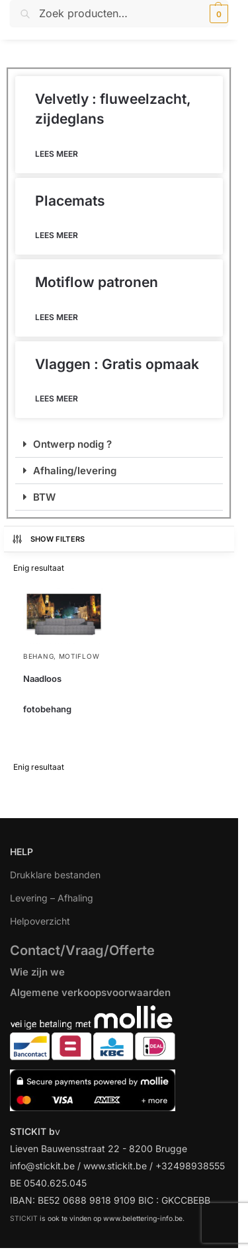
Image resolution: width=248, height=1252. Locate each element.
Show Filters (48, 539)
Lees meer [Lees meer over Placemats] (56, 235)
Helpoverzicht (40, 921)
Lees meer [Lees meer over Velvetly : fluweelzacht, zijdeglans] (56, 154)
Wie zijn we (37, 972)
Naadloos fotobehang (47, 693)
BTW (44, 497)
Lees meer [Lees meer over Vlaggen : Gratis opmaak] (56, 398)
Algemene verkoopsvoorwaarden (90, 992)
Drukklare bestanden (55, 874)
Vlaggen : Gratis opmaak (117, 364)
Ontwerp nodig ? (72, 444)
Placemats (70, 200)
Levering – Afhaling (51, 897)
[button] (217, 14)
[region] (124, 1156)
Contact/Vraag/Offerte (82, 950)
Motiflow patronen (96, 282)
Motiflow (79, 656)
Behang (38, 656)
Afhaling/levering (74, 470)
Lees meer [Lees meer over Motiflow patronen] (56, 317)
